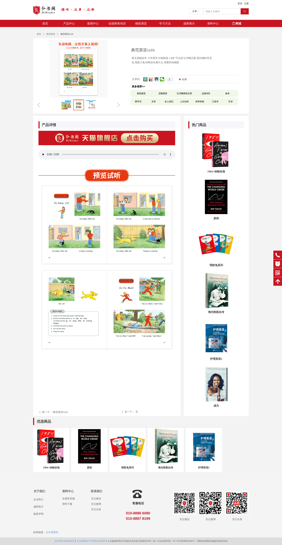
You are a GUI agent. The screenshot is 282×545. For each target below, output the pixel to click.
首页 (39, 34)
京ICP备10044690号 (64, 540)
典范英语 (50, 34)
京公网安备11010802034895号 (92, 540)
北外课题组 (52, 532)
